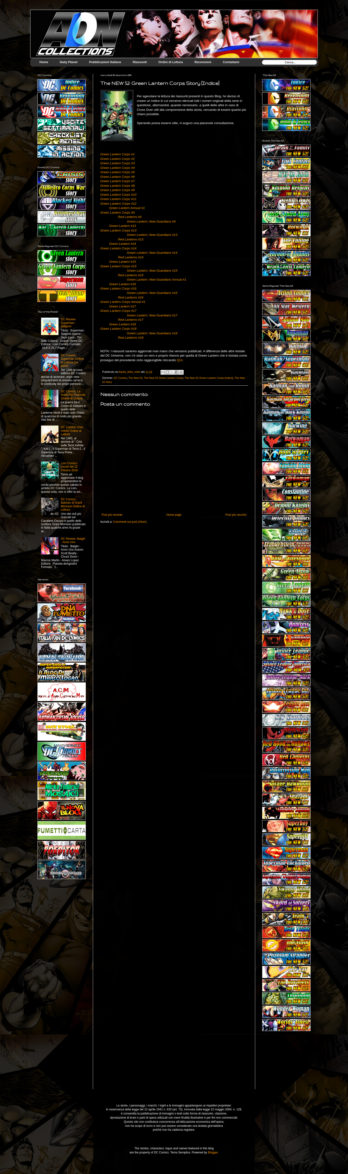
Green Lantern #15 (122, 261)
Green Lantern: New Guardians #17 (152, 315)
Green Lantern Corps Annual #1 (122, 302)
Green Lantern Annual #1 (127, 208)
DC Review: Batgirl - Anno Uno (73, 540)
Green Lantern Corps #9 (117, 190)
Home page (174, 514)
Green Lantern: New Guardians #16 (152, 293)
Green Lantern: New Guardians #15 (152, 270)
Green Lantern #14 (122, 244)
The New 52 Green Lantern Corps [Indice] (209, 377)
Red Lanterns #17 (130, 320)
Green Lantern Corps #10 (118, 194)
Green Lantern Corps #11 (118, 199)
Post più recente (112, 514)
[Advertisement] (286, 1063)
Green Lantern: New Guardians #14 (152, 252)
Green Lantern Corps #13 (118, 230)
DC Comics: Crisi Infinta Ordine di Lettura (72, 431)
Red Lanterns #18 (130, 337)
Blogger (213, 1152)
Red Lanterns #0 (130, 217)
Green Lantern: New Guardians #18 (152, 333)
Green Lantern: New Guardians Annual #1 (156, 279)
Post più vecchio (235, 514)
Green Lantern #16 (122, 284)
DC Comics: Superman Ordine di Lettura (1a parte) (72, 360)
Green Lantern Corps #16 (118, 288)
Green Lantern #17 (122, 306)
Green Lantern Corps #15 (118, 266)
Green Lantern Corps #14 (118, 248)
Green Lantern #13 (122, 226)
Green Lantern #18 (122, 324)
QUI (179, 360)
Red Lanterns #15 (130, 275)
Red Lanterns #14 (130, 257)
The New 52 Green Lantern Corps (163, 377)
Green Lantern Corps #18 (118, 328)
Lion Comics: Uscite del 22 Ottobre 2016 (69, 467)
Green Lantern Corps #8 (117, 185)
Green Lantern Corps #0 (117, 212)
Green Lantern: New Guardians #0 (151, 221)
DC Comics (120, 377)
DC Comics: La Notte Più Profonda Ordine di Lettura (73, 395)
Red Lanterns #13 (130, 239)
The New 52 (135, 377)
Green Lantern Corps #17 (118, 311)
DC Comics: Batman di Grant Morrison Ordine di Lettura (73, 504)
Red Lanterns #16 (130, 297)
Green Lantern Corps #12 (118, 203)
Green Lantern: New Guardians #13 (152, 235)
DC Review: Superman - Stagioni (68, 323)
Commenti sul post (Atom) (130, 521)
